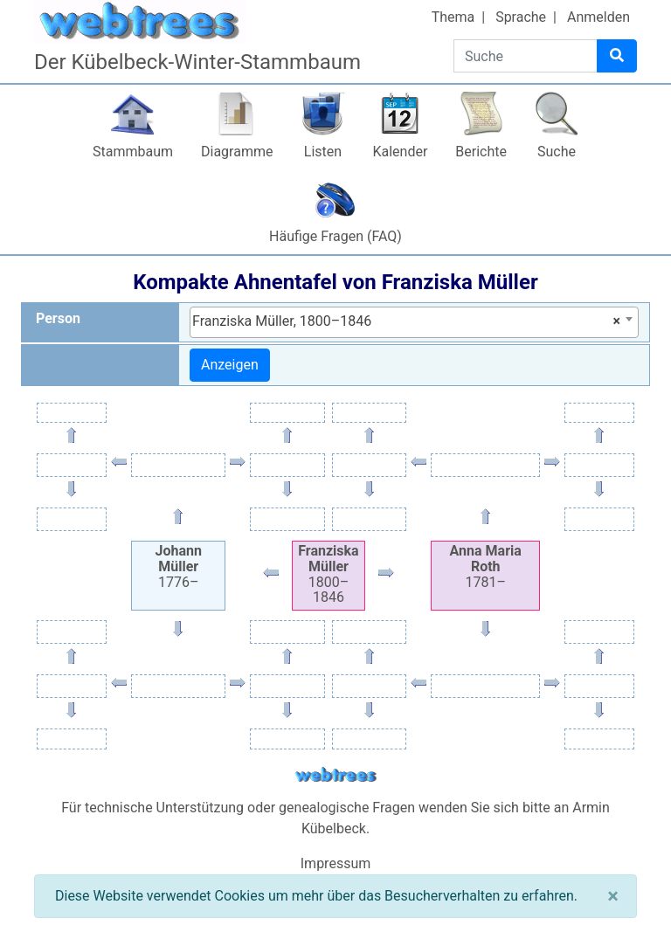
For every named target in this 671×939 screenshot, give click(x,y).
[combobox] (414, 322)
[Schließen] (613, 896)
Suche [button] (556, 151)
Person (58, 318)
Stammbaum (133, 151)
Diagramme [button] (237, 151)
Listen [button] (323, 151)
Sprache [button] (520, 17)
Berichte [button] (481, 151)
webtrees (335, 775)
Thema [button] (453, 17)
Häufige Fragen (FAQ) (335, 236)
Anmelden (598, 17)
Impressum (336, 863)
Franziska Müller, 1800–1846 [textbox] (406, 321)
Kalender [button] (399, 151)
